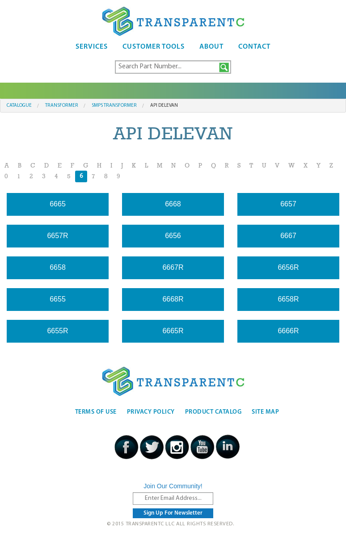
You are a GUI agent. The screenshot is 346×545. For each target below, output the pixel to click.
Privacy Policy (151, 412)
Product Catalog (213, 412)
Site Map (265, 412)
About (211, 46)
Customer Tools (153, 46)
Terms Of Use (96, 412)
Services (92, 46)
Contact (254, 46)
